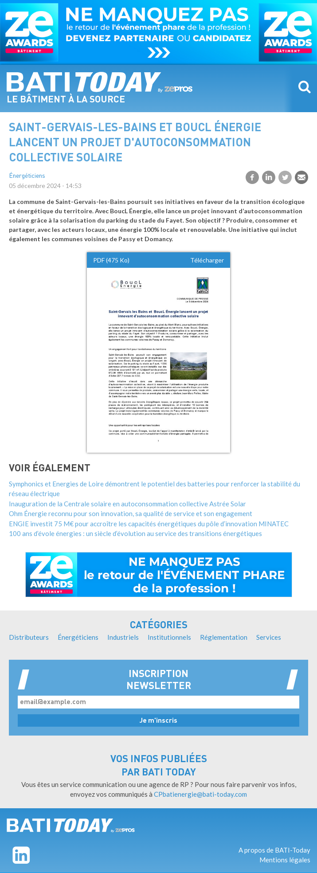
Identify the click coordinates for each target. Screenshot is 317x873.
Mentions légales (284, 860)
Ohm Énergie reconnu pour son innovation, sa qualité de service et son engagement (130, 513)
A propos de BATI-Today (274, 850)
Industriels (123, 637)
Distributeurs (29, 637)
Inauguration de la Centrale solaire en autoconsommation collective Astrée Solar (127, 504)
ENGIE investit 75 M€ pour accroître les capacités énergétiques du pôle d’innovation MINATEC (149, 524)
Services (268, 637)
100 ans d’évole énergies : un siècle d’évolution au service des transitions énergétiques (135, 533)
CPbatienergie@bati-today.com (200, 794)
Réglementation (223, 637)
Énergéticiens (27, 176)
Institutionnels (169, 637)
